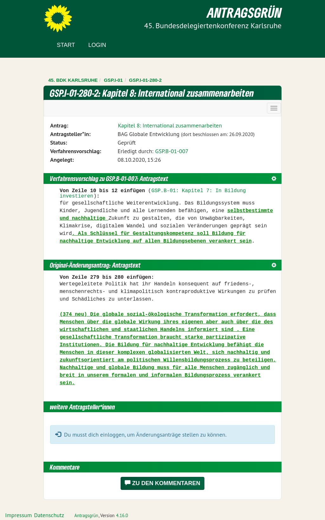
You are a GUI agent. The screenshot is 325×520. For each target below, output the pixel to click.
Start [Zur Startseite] (66, 45)
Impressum (18, 515)
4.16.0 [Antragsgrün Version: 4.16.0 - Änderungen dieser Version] (122, 515)
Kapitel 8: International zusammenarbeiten (170, 125)
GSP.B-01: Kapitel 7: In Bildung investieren (153, 193)
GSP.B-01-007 (172, 151)
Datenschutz (49, 515)
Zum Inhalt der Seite (28, 15)
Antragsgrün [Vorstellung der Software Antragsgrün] (86, 515)
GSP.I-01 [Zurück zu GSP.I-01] (113, 80)
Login (97, 45)
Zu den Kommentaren (162, 483)
